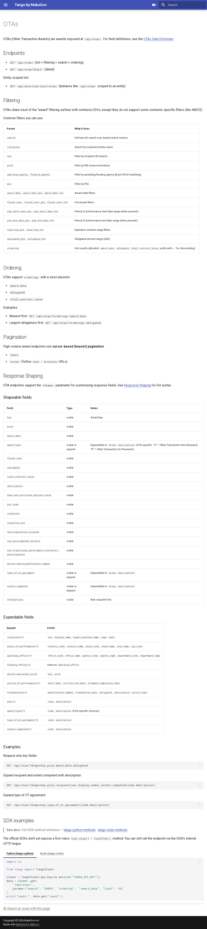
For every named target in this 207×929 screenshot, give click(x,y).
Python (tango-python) (20, 853)
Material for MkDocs (27, 924)
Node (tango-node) (52, 853)
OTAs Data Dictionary (158, 39)
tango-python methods (80, 830)
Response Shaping (137, 385)
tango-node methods (112, 830)
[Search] (182, 5)
